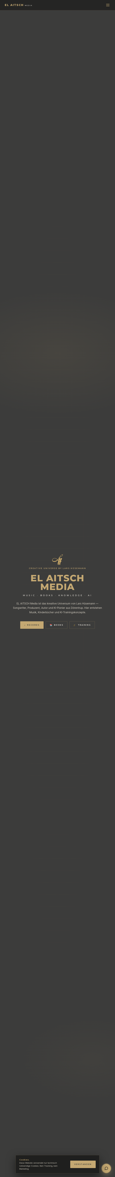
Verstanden (83, 1164)
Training (82, 625)
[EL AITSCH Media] (18, 5)
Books (56, 625)
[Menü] (107, 5)
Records (32, 625)
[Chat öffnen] (106, 1168)
